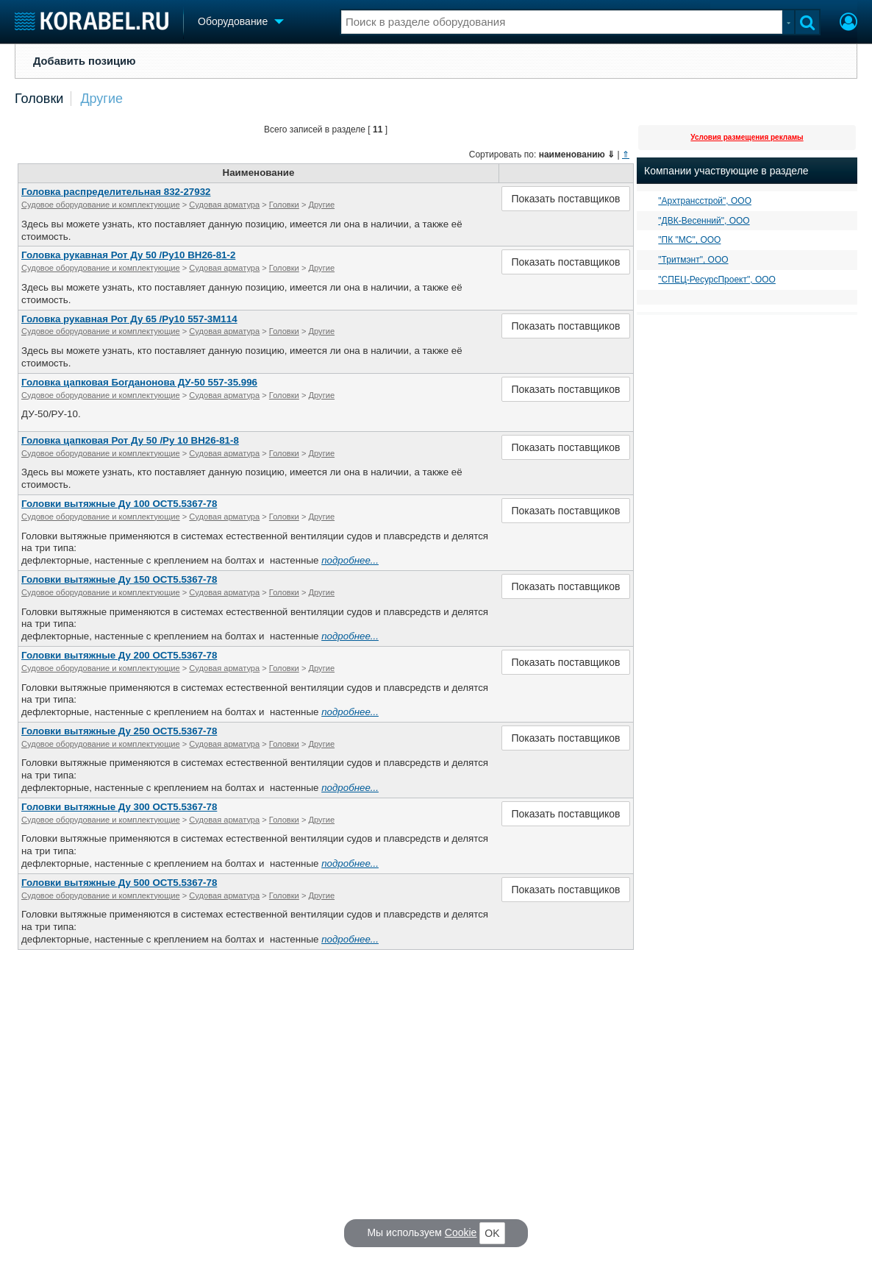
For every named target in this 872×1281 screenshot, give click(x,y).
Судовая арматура (224, 204)
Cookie (461, 1232)
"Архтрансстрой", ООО (704, 201)
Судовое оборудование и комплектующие (100, 204)
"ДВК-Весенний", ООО (703, 221)
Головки (39, 98)
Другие (101, 98)
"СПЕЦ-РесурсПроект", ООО (717, 279)
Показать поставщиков (565, 199)
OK (492, 1233)
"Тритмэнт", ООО (693, 260)
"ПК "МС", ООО (689, 240)
